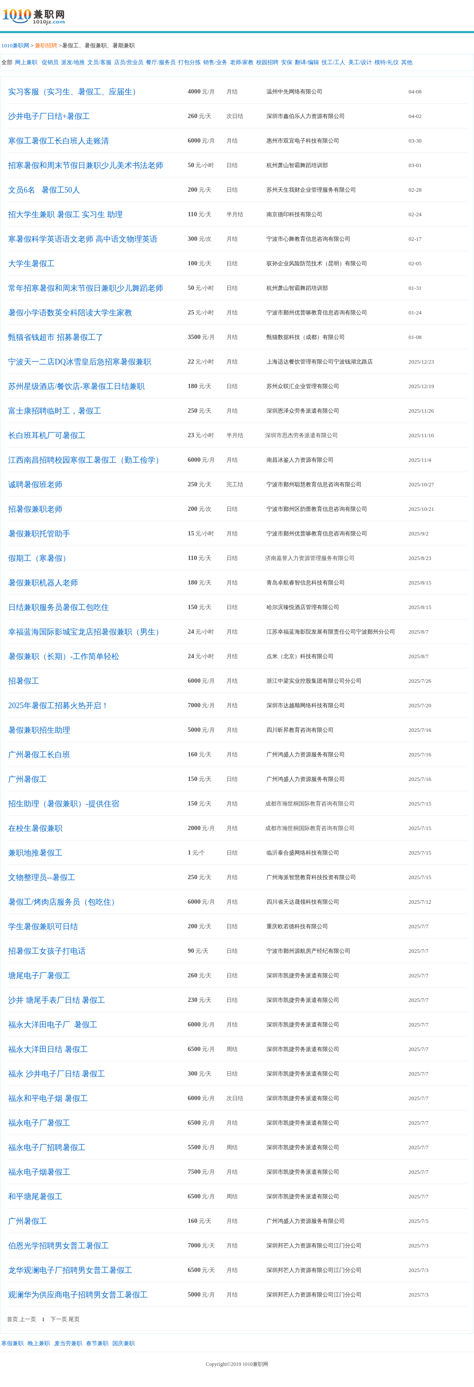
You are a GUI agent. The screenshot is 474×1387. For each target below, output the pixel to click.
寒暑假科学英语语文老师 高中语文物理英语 (83, 239)
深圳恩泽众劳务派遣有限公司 (302, 410)
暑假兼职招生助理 (39, 730)
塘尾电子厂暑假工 (39, 975)
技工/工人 (334, 62)
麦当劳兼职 (68, 1343)
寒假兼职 (12, 1343)
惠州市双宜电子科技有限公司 (302, 140)
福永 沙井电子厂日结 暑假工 (56, 1074)
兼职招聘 (46, 45)
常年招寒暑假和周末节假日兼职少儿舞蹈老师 (85, 288)
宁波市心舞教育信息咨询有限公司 (308, 239)
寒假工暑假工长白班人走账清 (58, 141)
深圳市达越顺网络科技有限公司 (305, 705)
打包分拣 (189, 62)
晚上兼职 (39, 1343)
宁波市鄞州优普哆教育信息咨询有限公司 (316, 312)
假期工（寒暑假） (39, 558)
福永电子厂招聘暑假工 (47, 1147)
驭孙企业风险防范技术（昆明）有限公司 (316, 263)
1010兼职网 (15, 45)
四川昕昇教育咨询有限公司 (300, 730)
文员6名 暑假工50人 (44, 190)
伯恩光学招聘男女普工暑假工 (58, 1245)
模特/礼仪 (387, 62)
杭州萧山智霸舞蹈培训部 (297, 165)
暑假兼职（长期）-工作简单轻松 (63, 656)
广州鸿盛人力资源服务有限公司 (305, 754)
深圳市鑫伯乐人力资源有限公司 (305, 116)
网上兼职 (26, 62)
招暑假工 (23, 681)
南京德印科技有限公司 (294, 214)
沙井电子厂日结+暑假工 (49, 116)
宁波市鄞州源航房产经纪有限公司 (308, 951)
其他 (406, 62)
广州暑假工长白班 (39, 754)
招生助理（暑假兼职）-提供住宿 (63, 803)
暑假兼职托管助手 (39, 533)
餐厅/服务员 (161, 62)
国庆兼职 (123, 1343)
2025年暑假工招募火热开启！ (58, 705)
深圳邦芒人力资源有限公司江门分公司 (314, 1245)
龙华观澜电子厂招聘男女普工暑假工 (70, 1270)
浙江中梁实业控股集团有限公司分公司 (314, 681)
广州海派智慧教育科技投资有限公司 (311, 877)
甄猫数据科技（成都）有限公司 (305, 337)
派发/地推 (73, 62)
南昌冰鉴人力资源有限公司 (300, 460)
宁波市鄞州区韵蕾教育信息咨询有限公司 (316, 509)
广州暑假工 (27, 779)
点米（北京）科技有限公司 (300, 656)
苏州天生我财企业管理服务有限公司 (311, 190)
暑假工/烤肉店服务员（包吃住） (63, 902)
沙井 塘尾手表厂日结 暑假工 (56, 1000)
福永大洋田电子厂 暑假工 (52, 1024)
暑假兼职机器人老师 (43, 582)
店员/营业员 (129, 62)
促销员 (50, 62)
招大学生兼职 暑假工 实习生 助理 (65, 214)
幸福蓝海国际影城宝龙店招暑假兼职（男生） (85, 632)
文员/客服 (99, 62)
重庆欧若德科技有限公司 (297, 926)
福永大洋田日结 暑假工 (48, 1049)
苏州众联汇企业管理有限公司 (302, 386)
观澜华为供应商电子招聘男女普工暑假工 (78, 1295)
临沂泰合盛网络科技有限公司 (302, 852)
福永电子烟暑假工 (39, 1172)
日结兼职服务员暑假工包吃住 (58, 607)
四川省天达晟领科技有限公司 (302, 902)
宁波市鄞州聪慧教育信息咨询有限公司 (314, 484)
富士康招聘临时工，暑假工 (54, 411)
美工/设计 (360, 62)
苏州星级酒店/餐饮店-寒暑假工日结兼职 (76, 386)
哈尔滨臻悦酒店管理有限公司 (302, 607)
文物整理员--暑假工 (41, 877)
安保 (286, 62)
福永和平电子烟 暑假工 (48, 1098)
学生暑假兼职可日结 (43, 926)
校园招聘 (267, 62)
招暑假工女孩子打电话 (47, 951)
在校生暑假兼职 (35, 828)
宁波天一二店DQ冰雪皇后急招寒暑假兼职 (79, 362)
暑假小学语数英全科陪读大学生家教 (70, 312)
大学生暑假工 (31, 263)
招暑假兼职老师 (35, 509)
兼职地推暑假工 (35, 853)
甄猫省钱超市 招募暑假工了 (55, 337)
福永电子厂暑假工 (39, 1123)
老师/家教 (242, 62)
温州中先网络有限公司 (294, 91)
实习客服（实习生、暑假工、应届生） (74, 91)
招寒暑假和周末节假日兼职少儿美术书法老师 (85, 165)
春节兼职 (97, 1343)
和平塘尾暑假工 (35, 1196)
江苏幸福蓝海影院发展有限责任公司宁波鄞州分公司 (330, 631)
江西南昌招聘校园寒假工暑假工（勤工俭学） (85, 460)
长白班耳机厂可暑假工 (47, 435)
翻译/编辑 (307, 62)
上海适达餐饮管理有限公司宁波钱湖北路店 (319, 361)
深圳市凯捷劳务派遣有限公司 (302, 975)
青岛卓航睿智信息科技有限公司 (305, 582)
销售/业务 (215, 62)
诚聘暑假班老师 (35, 484)
